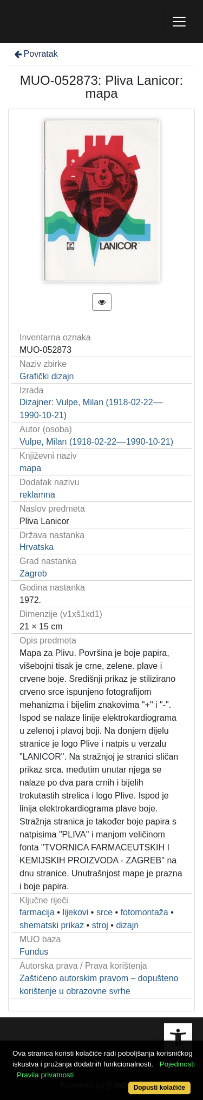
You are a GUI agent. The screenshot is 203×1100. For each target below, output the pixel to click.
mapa (30, 468)
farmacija (37, 912)
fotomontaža (144, 912)
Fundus (33, 951)
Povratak (35, 53)
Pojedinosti (177, 1064)
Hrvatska (36, 547)
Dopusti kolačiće (159, 1087)
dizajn (127, 925)
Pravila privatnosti (45, 1075)
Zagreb (33, 573)
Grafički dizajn (46, 376)
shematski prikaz (51, 925)
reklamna (37, 494)
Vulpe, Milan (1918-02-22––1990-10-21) (96, 441)
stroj (100, 925)
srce (104, 912)
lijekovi (75, 912)
